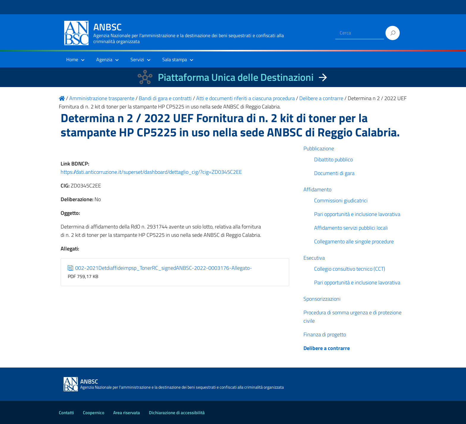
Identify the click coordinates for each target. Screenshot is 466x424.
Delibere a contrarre (326, 348)
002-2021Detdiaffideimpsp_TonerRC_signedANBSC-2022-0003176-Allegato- (160, 268)
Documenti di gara (334, 173)
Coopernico (93, 412)
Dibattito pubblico (333, 159)
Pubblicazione (318, 148)
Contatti (66, 412)
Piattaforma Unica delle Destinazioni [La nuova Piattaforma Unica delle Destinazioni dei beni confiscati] (236, 77)
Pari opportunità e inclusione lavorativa (357, 214)
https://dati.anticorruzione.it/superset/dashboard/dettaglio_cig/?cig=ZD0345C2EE (151, 172)
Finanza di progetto (324, 334)
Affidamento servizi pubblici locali (351, 228)
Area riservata (126, 412)
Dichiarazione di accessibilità (177, 412)
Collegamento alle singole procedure (354, 241)
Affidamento (317, 189)
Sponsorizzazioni (322, 299)
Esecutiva (314, 258)
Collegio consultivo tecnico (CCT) (349, 269)
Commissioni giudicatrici (341, 200)
